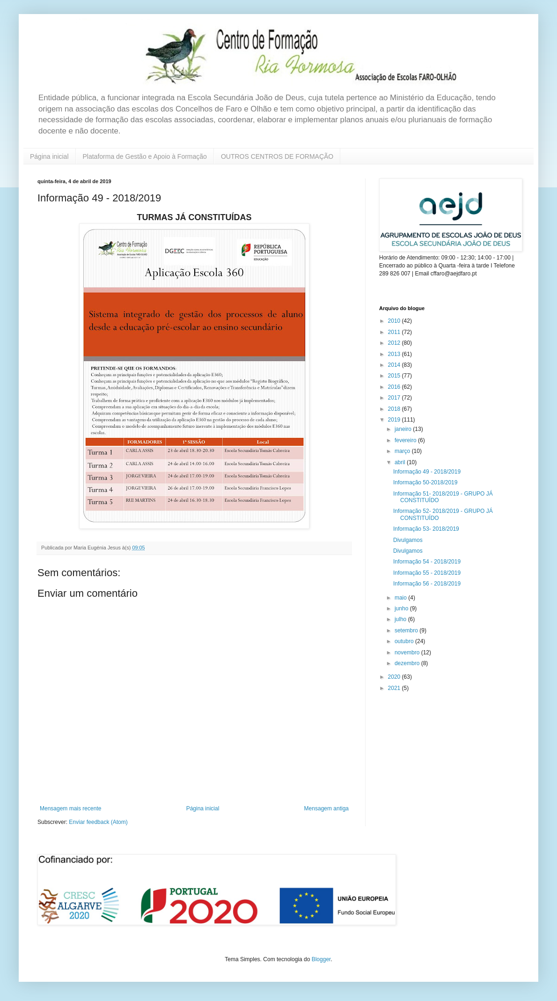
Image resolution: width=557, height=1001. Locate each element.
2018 (395, 409)
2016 (395, 387)
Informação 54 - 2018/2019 (427, 561)
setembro (407, 630)
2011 (395, 332)
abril (401, 462)
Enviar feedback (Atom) (98, 822)
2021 (395, 688)
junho (402, 608)
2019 (395, 419)
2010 (395, 321)
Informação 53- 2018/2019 (426, 529)
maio (401, 597)
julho (401, 619)
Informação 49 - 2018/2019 (427, 471)
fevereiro (406, 440)
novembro (408, 652)
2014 (395, 365)
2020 (395, 677)
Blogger (321, 959)
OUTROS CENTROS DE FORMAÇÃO (277, 156)
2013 (395, 354)
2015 (395, 375)
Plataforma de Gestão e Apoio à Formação (145, 156)
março (403, 451)
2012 (395, 343)
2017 (395, 397)
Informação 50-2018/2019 (425, 482)
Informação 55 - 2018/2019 (427, 573)
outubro (405, 641)
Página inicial (49, 156)
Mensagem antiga (326, 808)
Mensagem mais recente (70, 808)
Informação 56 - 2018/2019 (427, 583)
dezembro (408, 663)
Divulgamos (408, 540)
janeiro (404, 429)
